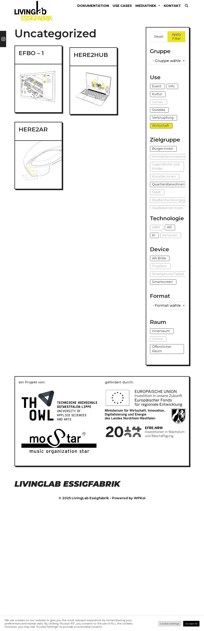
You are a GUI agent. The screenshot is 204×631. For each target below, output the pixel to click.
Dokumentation (93, 6)
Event (156, 86)
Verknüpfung (163, 118)
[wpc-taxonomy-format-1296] (167, 305)
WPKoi (140, 498)
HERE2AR (33, 129)
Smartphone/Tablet (168, 274)
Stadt (156, 192)
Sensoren (170, 235)
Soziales (158, 110)
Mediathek (148, 6)
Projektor (159, 266)
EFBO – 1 (31, 53)
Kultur (157, 94)
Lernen (157, 102)
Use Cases (122, 6)
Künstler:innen (164, 177)
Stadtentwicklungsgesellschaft (177, 200)
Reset (158, 37)
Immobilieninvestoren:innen (175, 157)
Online (157, 339)
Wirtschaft (160, 126)
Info (172, 86)
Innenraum (161, 331)
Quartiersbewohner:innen (173, 184)
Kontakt (172, 6)
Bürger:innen (162, 149)
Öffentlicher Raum (161, 349)
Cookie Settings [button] (169, 623)
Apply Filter (176, 36)
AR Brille (159, 258)
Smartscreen (162, 282)
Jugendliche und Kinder (166, 166)
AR (169, 227)
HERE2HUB (91, 54)
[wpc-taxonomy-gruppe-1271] (167, 61)
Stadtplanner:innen (167, 208)
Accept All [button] (191, 623)
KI (153, 235)
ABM (156, 227)
